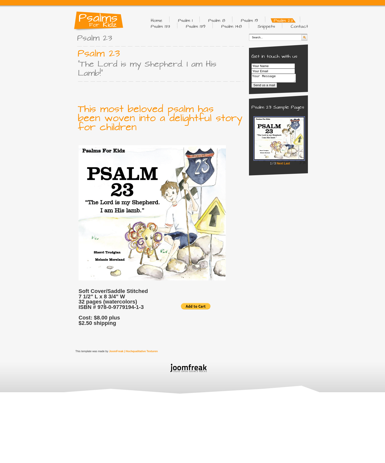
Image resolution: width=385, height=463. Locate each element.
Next (280, 165)
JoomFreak (116, 351)
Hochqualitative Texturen (142, 351)
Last (287, 165)
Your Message (276, 79)
